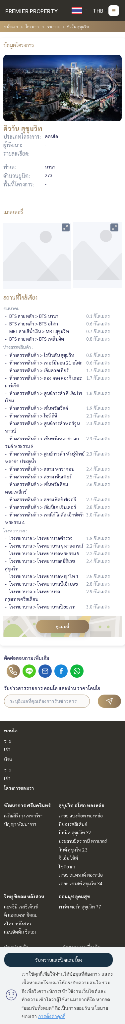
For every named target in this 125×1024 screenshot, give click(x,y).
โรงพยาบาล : (15, 530)
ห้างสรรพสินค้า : (18, 347)
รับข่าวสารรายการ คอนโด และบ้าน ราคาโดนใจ (52, 688)
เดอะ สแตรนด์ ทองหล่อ (81, 875)
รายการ (53, 26)
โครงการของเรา (19, 788)
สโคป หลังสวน (17, 923)
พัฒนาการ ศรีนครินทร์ (27, 805)
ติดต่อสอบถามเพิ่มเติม (26, 658)
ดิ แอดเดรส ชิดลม (20, 915)
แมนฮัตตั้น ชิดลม (20, 932)
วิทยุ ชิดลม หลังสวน (24, 896)
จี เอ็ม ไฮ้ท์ (68, 858)
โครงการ (32, 26)
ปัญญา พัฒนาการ (20, 824)
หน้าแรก (11, 26)
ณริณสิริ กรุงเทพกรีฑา (23, 815)
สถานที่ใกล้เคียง (20, 297)
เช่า (7, 749)
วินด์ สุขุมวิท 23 (73, 850)
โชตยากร (67, 866)
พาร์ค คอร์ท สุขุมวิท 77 (80, 906)
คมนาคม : (12, 308)
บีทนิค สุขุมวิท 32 (75, 832)
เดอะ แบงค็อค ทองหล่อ (81, 815)
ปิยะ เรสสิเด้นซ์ (73, 824)
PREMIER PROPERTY (31, 11)
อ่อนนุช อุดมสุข (74, 896)
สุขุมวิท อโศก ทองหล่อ (81, 805)
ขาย (7, 741)
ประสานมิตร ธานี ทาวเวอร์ (83, 841)
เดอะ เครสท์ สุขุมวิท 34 (80, 883)
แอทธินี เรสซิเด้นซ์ (21, 906)
